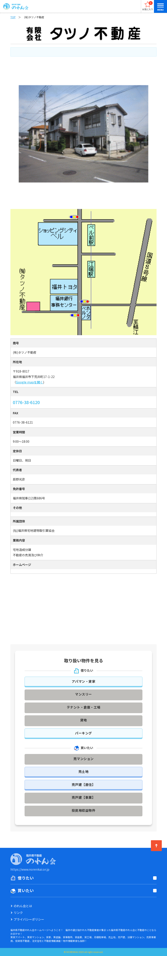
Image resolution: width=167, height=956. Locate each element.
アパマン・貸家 (83, 681)
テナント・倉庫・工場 (83, 707)
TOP (13, 17)
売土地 (83, 771)
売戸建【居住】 (83, 784)
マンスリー (83, 694)
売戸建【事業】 (83, 797)
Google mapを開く (29, 382)
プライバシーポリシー (29, 919)
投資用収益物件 (83, 810)
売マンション (83, 758)
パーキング (83, 733)
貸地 (83, 720)
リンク (18, 912)
